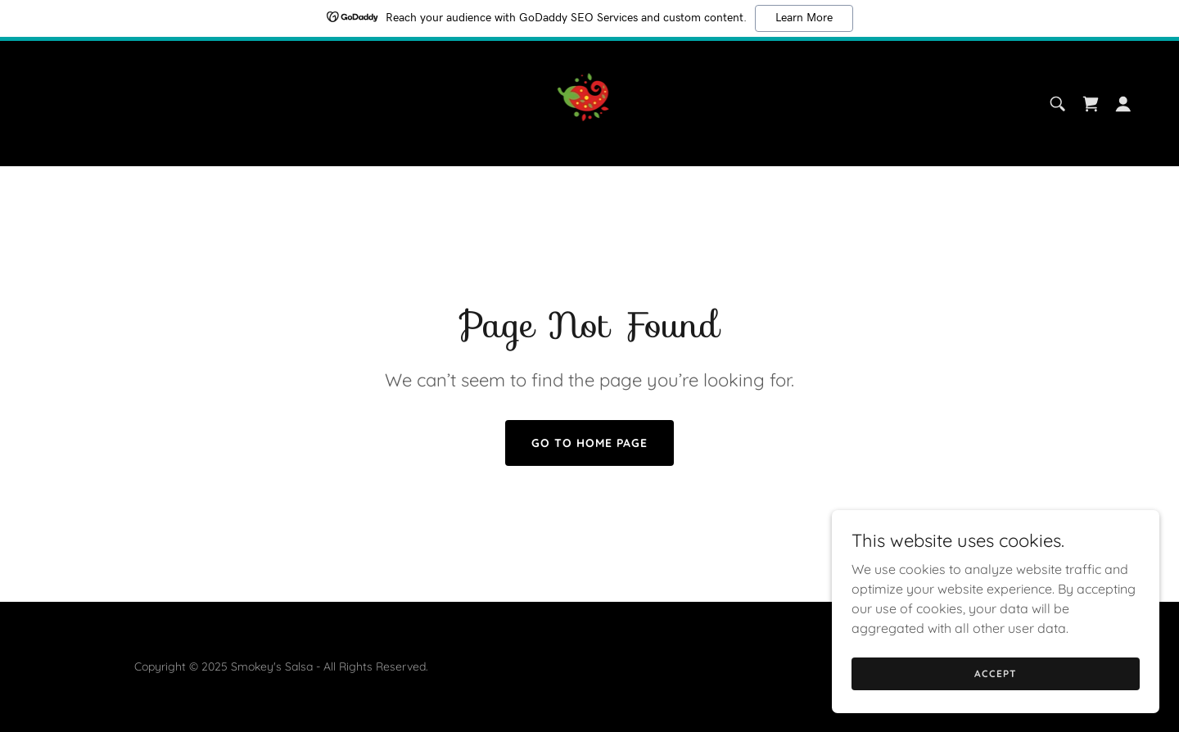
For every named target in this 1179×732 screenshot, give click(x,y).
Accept (995, 707)
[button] (1123, 104)
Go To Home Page (589, 443)
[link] (590, 102)
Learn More (804, 18)
